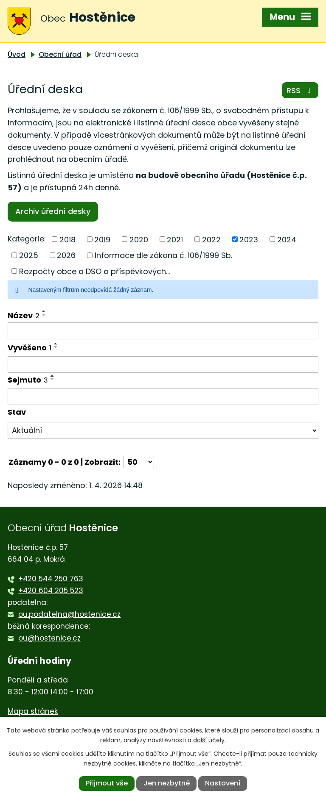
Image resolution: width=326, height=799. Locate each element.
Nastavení (222, 783)
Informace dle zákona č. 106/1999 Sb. (163, 255)
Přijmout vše (107, 783)
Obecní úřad (60, 54)
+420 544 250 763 (50, 579)
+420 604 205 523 (50, 590)
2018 (67, 239)
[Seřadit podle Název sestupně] (44, 314)
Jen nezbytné (166, 783)
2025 (28, 255)
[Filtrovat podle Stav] (163, 430)
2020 (138, 239)
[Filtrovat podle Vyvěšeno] (163, 364)
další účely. (209, 740)
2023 (248, 239)
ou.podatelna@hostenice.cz (69, 614)
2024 (286, 239)
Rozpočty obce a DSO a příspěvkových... (94, 271)
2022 (211, 239)
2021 (175, 239)
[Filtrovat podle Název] (163, 330)
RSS (300, 90)
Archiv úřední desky (52, 211)
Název (23, 315)
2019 (102, 239)
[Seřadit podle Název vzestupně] (44, 311)
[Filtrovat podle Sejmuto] (163, 396)
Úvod (16, 54)
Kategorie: (27, 238)
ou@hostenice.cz (49, 638)
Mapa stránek (33, 711)
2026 (66, 255)
